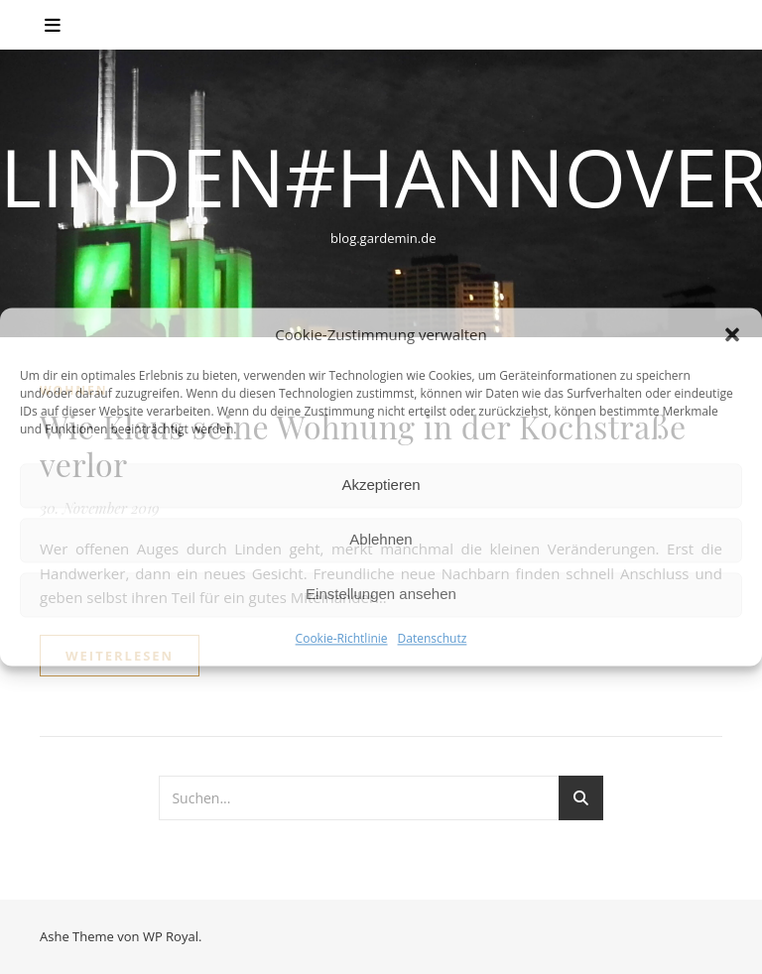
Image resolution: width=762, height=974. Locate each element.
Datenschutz (432, 638)
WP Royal (170, 936)
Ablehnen (380, 540)
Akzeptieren (380, 485)
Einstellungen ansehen (381, 594)
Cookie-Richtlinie (342, 638)
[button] (732, 335)
